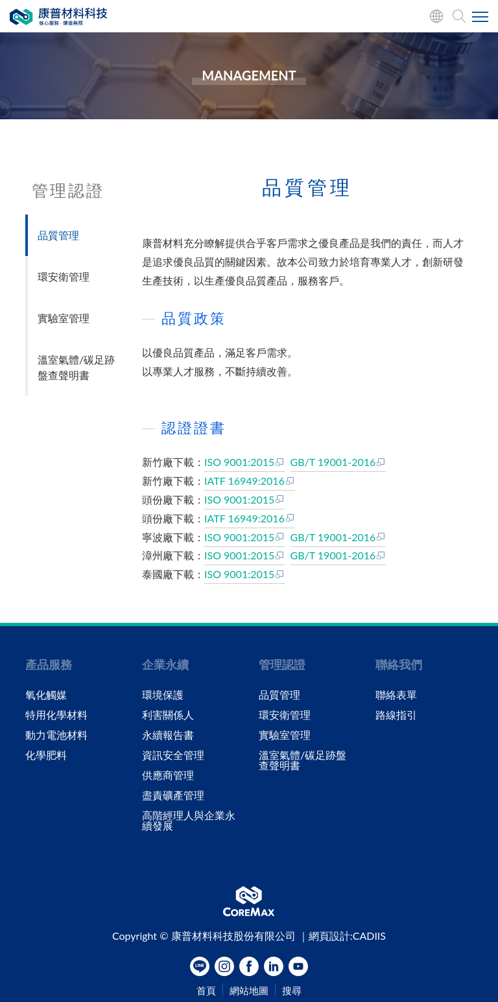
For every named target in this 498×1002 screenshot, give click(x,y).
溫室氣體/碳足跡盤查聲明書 (76, 367)
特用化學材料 (56, 715)
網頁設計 (329, 935)
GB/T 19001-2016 (338, 462)
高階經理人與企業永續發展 (188, 820)
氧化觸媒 (46, 695)
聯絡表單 (396, 695)
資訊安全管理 (173, 755)
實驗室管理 (63, 318)
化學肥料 (46, 755)
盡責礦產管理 (173, 795)
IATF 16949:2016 (249, 480)
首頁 (206, 991)
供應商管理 (168, 775)
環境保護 (163, 695)
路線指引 (396, 715)
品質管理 (58, 235)
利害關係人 (168, 715)
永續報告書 (168, 735)
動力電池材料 (56, 735)
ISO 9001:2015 (244, 462)
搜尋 (292, 991)
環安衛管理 (63, 276)
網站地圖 (249, 991)
